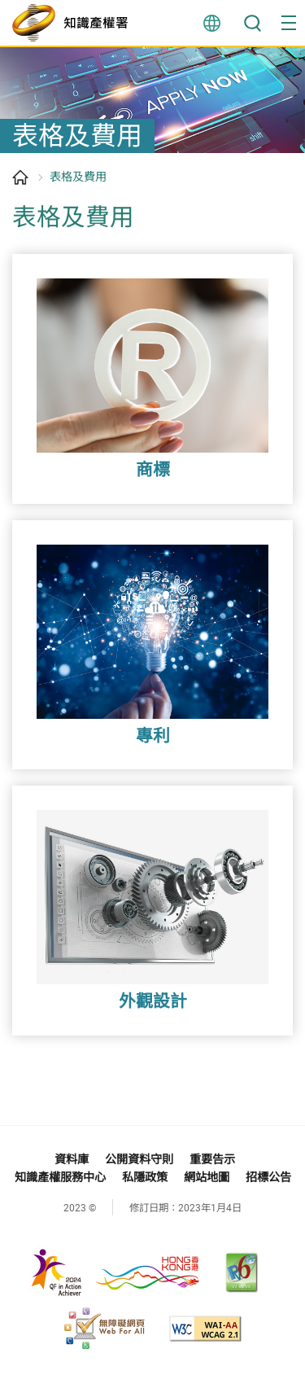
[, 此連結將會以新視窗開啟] (112, 1272)
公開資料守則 (139, 1159)
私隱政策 (145, 1177)
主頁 (20, 177)
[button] (289, 23)
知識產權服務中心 (60, 1177)
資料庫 (71, 1159)
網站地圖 (206, 1177)
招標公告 (268, 1177)
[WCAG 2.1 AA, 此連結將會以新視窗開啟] (205, 1329)
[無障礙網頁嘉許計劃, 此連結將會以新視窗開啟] (104, 1329)
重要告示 (212, 1159)
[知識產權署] (74, 23)
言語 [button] (211, 23)
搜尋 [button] (252, 23)
